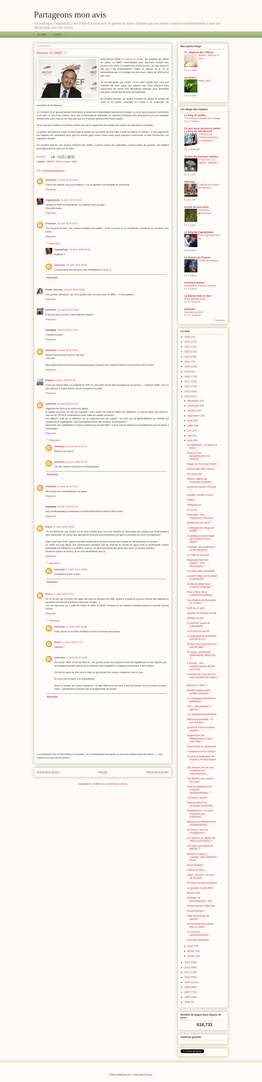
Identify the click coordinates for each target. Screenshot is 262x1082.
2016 (187, 386)
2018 (187, 376)
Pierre (48, 526)
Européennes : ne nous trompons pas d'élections (200, 813)
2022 (187, 356)
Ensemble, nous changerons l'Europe (200, 516)
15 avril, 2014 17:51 (67, 330)
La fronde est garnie (198, 631)
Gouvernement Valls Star (201, 905)
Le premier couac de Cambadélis (198, 625)
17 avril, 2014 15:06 (76, 569)
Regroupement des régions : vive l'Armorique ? (198, 562)
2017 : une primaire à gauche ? (199, 708)
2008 (187, 987)
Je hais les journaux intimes (201, 156)
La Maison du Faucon (197, 257)
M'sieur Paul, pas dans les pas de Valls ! (202, 646)
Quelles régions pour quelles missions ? (198, 692)
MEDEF (51, 161)
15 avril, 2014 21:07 (67, 403)
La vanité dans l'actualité (201, 570)
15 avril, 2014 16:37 (67, 223)
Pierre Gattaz (63, 161)
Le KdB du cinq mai (198, 554)
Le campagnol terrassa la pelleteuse (201, 700)
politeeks (189, 309)
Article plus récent (48, 772)
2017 (187, 381)
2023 (187, 351)
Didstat (49, 380)
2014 (187, 396)
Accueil (102, 772)
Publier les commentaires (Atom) (110, 784)
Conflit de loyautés (208, 260)
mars (190, 946)
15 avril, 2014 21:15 (67, 486)
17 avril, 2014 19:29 (76, 657)
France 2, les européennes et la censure (198, 455)
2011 (187, 972)
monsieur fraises (194, 282)
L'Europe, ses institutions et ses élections (201, 548)
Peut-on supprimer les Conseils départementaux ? (199, 789)
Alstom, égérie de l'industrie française (199, 480)
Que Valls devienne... (199, 939)
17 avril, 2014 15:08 (76, 626)
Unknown (50, 179)
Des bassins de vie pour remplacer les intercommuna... (200, 770)
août (190, 420)
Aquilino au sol (195, 617)
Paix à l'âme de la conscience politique (200, 593)
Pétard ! (191, 499)
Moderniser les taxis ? (199, 522)
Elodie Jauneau (54, 289)
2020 (187, 366)
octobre (192, 410)
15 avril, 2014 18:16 (67, 350)
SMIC (74, 161)
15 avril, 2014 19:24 (76, 265)
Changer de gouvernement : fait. (199, 899)
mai (189, 435)
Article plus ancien (157, 772)
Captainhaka (52, 200)
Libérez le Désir (196, 869)
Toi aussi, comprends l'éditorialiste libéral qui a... (201, 655)
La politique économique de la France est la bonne (201, 538)
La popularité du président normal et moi (201, 637)
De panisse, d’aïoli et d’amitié (200, 285)
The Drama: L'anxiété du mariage (202, 118)
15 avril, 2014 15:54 (71, 200)
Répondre (50, 189)
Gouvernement (195, 910)
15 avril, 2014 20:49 (65, 380)
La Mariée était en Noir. (198, 295)
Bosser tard (193, 892)
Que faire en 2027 (194, 312)
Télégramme (194, 504)
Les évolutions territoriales (202, 714)
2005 (187, 1002)
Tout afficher (220, 320)
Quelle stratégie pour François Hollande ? (199, 585)
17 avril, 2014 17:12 (72, 642)
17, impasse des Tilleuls (198, 52)
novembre (193, 405)
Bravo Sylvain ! (195, 865)
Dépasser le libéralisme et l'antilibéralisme (201, 823)
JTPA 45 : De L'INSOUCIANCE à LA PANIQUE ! (208, 137)
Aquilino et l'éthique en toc (202, 613)
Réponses (54, 243)
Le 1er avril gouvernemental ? (198, 933)
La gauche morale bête (200, 887)
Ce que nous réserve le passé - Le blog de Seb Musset (203, 130)
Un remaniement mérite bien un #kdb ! (200, 925)
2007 (187, 992)
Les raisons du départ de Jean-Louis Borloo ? (201, 839)
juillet (190, 425)
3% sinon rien (194, 473)
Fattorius (189, 181)
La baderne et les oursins (201, 751)
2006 (187, 997)
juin (189, 430)
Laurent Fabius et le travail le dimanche (202, 577)
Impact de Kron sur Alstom (202, 463)
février (191, 951)
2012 (187, 967)
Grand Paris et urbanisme (201, 746)
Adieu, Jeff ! (204, 80)
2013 (187, 962)
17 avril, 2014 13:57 (63, 594)
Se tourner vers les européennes (197, 831)
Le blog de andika (195, 115)
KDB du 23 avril (196, 608)
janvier (191, 956)
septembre (193, 415)
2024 (187, 346)
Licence (57, 34)
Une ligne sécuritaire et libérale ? (200, 847)
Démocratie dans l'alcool (201, 468)
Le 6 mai (192, 509)
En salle (42, 34)
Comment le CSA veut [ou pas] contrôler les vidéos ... (202, 677)
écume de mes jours (196, 207)
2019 (187, 371)
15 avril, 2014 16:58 (67, 309)
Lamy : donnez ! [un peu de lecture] (200, 876)
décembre (193, 400)
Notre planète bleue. (195, 298)
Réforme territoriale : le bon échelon (200, 721)
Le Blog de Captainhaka (198, 232)
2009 (187, 982)
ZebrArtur (50, 309)
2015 (187, 391)
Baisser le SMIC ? (197, 685)
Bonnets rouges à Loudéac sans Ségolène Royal (202, 857)
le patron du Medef (133, 59)
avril (190, 440)
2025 (187, 341)
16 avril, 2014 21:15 (67, 506)
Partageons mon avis (70, 14)
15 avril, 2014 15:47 (67, 179)
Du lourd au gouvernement (202, 882)
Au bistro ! (190, 77)
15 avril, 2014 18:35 (80, 249)
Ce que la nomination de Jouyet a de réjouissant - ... (201, 759)
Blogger (148, 1074)
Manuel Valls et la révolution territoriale (200, 804)
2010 (187, 977)
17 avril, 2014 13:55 (63, 526)
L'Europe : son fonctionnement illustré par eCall (201, 666)
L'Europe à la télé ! (197, 797)
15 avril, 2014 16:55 (74, 289)
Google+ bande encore (200, 494)
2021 (187, 361)
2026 (187, 336)
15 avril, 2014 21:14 (76, 446)
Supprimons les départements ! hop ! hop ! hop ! (200, 738)
